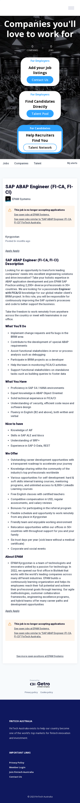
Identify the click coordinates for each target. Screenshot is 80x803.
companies (21, 163)
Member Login (17, 767)
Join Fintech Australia (21, 772)
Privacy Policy (16, 762)
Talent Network (40, 147)
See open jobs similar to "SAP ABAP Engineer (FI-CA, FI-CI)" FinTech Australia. (43, 221)
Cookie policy (46, 692)
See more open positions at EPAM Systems (40, 656)
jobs (6, 163)
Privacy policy (31, 692)
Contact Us (40, 80)
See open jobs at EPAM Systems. (32, 214)
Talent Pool (40, 114)
